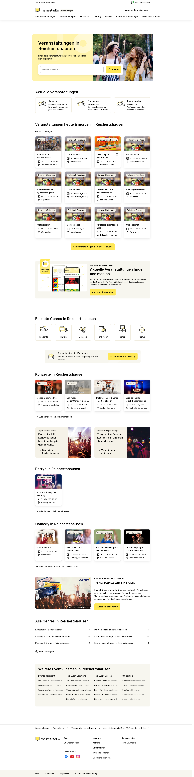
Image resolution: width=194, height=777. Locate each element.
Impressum (65, 773)
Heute (38, 131)
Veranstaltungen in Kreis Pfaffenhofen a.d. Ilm (122, 728)
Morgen (49, 131)
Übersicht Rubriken (102, 757)
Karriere (96, 742)
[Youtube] (72, 756)
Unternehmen (99, 747)
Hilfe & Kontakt (129, 742)
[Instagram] (78, 756)
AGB (37, 773)
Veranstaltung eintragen (106, 451)
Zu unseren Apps (71, 742)
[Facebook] (66, 756)
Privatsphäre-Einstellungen (86, 773)
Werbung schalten (101, 752)
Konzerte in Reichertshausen (48, 451)
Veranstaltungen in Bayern (81, 728)
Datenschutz (50, 773)
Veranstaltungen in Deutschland (49, 728)
